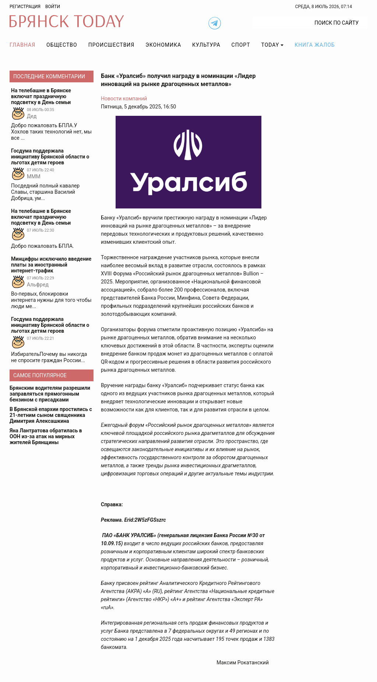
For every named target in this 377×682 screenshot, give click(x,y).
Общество (61, 45)
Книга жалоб (315, 45)
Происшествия (111, 45)
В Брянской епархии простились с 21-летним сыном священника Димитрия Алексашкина (51, 415)
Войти (52, 6)
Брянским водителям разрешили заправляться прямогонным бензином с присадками (50, 394)
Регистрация (25, 6)
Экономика (163, 45)
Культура (206, 45)
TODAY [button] (270, 45)
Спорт (241, 45)
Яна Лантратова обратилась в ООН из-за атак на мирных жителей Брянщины (46, 436)
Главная (22, 45)
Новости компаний (124, 98)
